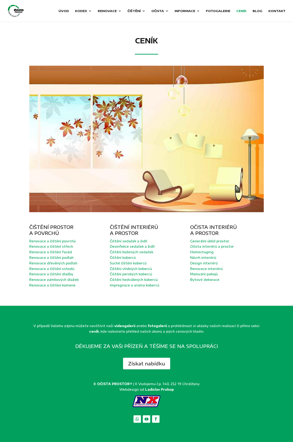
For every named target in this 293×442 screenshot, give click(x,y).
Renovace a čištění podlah (51, 258)
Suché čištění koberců (128, 263)
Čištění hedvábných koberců (134, 280)
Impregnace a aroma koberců (134, 285)
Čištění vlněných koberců (131, 269)
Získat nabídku (146, 363)
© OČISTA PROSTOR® (112, 384)
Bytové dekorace (204, 280)
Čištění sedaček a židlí (128, 241)
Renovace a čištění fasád (50, 252)
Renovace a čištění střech (51, 246)
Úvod (64, 11)
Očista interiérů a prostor (212, 246)
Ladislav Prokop (159, 389)
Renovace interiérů (206, 269)
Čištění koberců (123, 258)
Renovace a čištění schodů (51, 269)
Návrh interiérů (203, 258)
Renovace (107, 11)
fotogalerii (157, 326)
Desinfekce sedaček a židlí (132, 246)
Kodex (81, 11)
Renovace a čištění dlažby (51, 274)
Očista (157, 11)
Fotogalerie (218, 11)
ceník (94, 331)
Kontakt (277, 11)
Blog (257, 11)
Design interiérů (204, 263)
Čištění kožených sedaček (131, 252)
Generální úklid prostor (209, 241)
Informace (185, 11)
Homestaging (202, 252)
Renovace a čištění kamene (52, 285)
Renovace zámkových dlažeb (54, 280)
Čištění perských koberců (131, 274)
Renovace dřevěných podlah (53, 263)
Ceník (241, 11)
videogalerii (124, 326)
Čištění (134, 11)
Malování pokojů (204, 274)
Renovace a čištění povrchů (52, 241)
